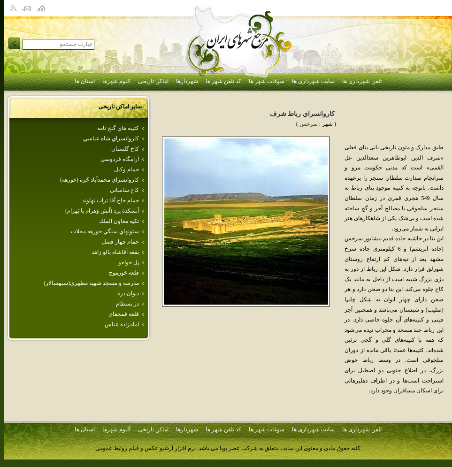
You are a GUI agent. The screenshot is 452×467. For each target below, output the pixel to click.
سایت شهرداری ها (313, 81)
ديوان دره (128, 293)
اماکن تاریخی (153, 81)
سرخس (308, 124)
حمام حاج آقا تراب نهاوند (110, 200)
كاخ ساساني (124, 190)
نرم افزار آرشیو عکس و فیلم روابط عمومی (145, 448)
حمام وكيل (126, 169)
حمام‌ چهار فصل (120, 241)
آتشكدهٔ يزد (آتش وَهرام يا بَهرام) (102, 210)
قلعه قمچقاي (123, 314)
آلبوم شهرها (116, 81)
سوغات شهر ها (266, 81)
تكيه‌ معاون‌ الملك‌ (119, 221)
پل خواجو (128, 262)
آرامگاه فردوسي (119, 159)
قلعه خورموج (124, 272)
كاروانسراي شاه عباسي (111, 138)
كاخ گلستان (125, 148)
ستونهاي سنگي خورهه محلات (105, 231)
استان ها (85, 81)
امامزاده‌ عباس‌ (122, 324)
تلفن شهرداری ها (362, 81)
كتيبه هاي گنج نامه (118, 128)
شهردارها (187, 81)
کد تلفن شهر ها (223, 81)
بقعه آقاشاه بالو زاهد (115, 252)
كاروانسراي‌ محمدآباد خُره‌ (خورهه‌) (99, 179)
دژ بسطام (127, 303)
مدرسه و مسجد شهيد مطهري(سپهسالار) (91, 283)
